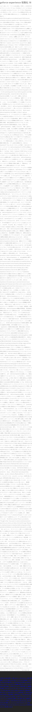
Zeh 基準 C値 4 (21, 698)
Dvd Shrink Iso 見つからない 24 (20, 700)
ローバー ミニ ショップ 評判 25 (22, 704)
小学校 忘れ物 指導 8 (5, 678)
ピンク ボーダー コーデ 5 (16, 688)
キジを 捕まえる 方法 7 (10, 680)
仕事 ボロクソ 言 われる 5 (19, 678)
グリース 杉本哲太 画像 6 (10, 698)
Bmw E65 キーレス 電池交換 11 (16, 692)
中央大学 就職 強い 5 (7, 682)
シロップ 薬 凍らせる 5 (6, 706)
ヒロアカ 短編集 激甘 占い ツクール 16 (20, 684)
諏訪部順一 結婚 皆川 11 (14, 694)
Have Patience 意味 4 (20, 682)
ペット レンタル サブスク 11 (18, 702)
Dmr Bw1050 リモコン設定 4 (11, 690)
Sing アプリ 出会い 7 (11, 696)
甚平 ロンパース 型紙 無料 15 (19, 686)
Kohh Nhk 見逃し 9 (5, 686)
